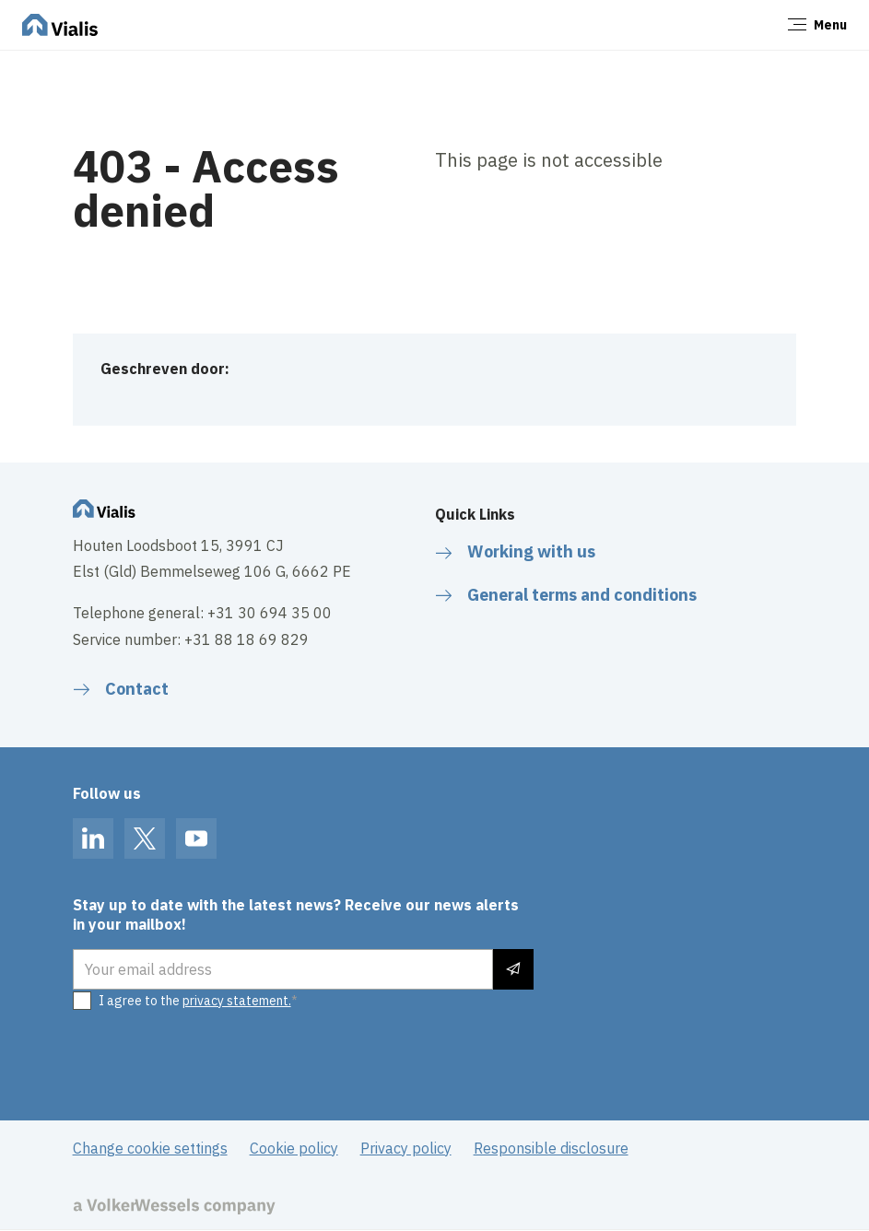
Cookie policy (294, 1148)
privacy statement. (236, 1000)
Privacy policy (406, 1148)
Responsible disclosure (551, 1148)
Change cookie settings (150, 1148)
